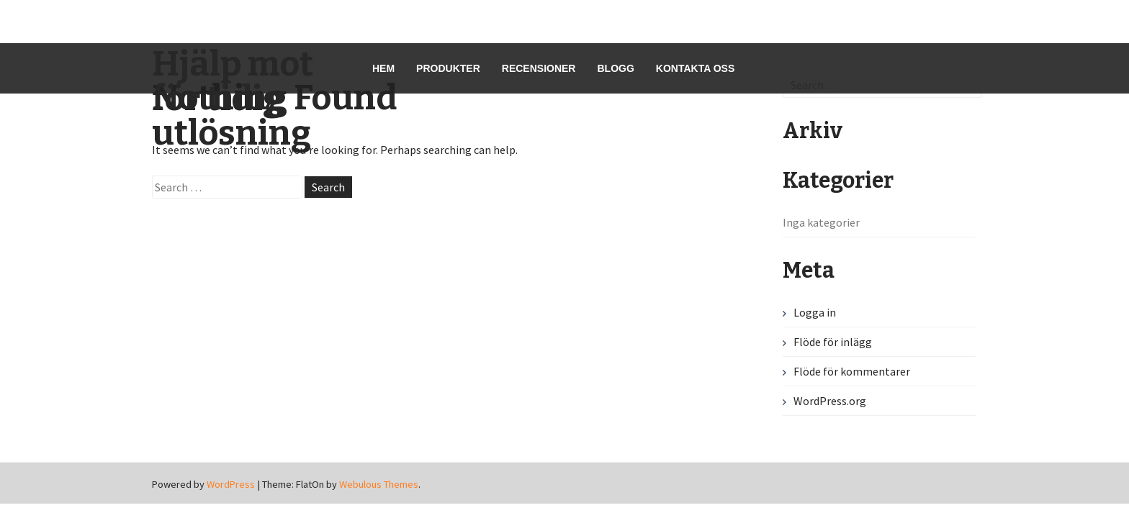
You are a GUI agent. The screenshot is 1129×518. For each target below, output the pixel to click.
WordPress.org (829, 401)
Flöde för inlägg (832, 342)
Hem (383, 68)
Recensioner (539, 68)
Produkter (448, 68)
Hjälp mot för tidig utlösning (232, 98)
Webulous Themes (378, 484)
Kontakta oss (695, 68)
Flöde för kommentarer (851, 371)
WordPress (231, 484)
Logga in (814, 312)
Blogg (615, 68)
